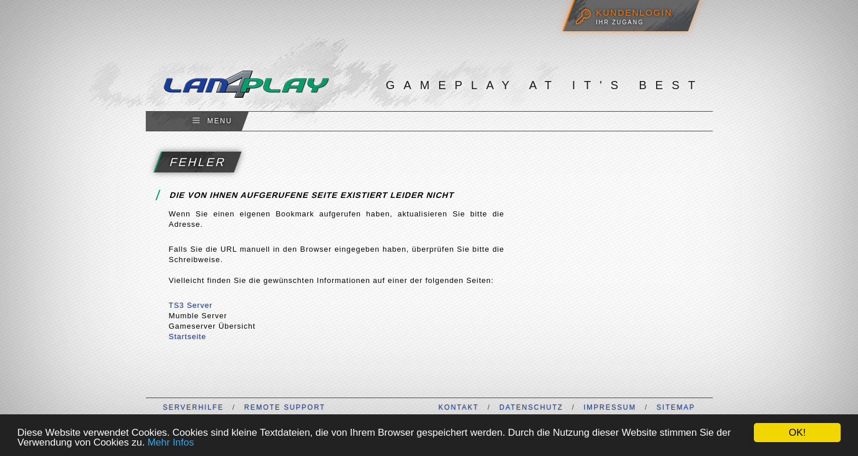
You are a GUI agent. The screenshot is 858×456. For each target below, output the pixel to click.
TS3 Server (191, 305)
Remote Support (284, 407)
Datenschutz (531, 407)
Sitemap (676, 407)
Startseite (188, 336)
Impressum (610, 407)
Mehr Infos (171, 442)
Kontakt (459, 407)
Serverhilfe (193, 407)
